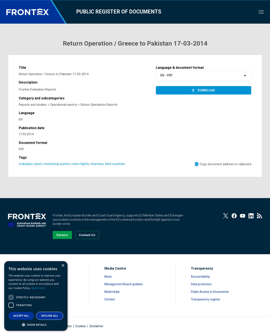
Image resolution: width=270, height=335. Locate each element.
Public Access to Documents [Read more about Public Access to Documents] (210, 291)
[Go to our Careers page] (62, 235)
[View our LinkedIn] (251, 215)
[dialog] (36, 296)
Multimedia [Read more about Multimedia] (111, 291)
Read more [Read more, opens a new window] (38, 288)
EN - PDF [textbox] (166, 75)
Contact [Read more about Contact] (109, 299)
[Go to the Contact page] (87, 235)
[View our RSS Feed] (259, 215)
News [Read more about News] (108, 276)
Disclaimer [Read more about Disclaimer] (96, 326)
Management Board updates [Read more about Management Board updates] (123, 284)
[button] (35, 325)
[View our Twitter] (225, 215)
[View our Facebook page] (234, 215)
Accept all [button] (21, 315)
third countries (115, 164)
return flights (80, 164)
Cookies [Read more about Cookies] (80, 326)
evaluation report (30, 164)
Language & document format (180, 68)
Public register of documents (118, 12)
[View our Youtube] (242, 215)
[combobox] (203, 75)
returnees (97, 164)
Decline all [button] (49, 315)
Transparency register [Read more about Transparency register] (205, 299)
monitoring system (57, 164)
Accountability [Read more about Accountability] (200, 276)
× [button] (62, 265)
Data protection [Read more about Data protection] (201, 284)
